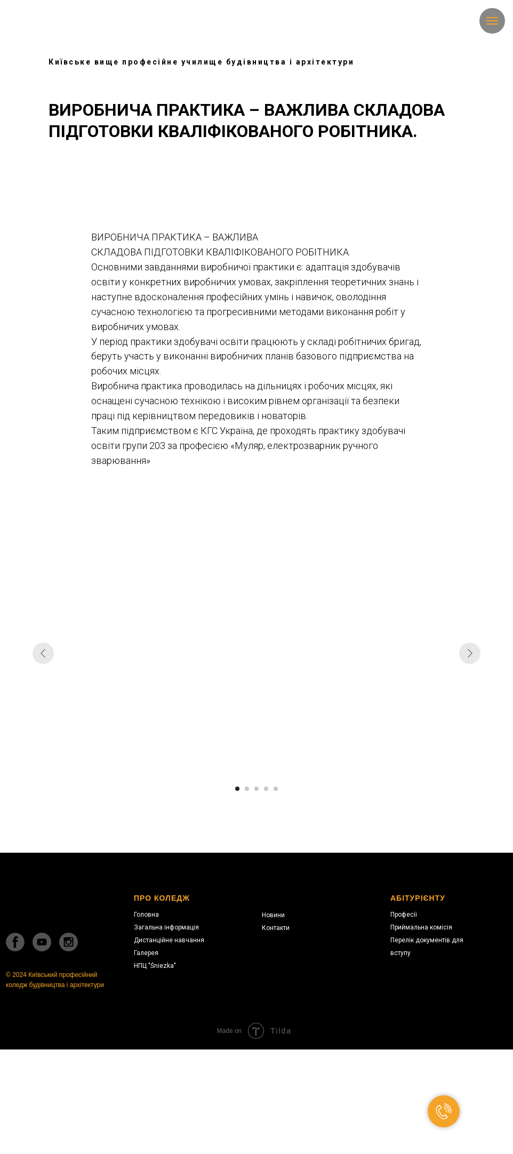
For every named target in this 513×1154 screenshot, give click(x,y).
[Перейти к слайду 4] (266, 789)
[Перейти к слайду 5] (276, 789)
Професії (403, 914)
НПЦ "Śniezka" (155, 965)
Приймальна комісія (421, 927)
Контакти (276, 928)
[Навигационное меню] (492, 21)
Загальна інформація (166, 927)
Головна (146, 914)
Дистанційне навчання (169, 940)
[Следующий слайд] (469, 653)
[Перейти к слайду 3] (256, 789)
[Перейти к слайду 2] (247, 789)
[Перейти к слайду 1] (237, 789)
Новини (273, 915)
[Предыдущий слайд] (43, 653)
